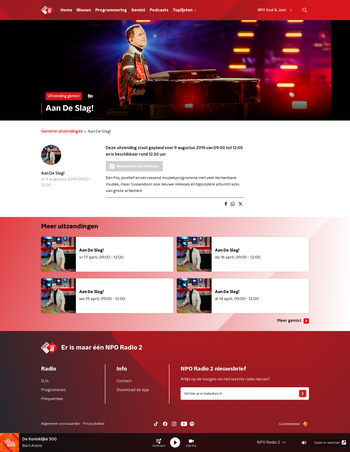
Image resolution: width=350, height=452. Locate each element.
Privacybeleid (93, 423)
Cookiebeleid (289, 424)
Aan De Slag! (53, 173)
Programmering (111, 10)
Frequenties (52, 399)
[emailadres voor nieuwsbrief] (245, 393)
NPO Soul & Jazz (275, 10)
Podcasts (159, 10)
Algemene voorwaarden (60, 423)
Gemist (138, 10)
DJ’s (45, 381)
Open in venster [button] (330, 442)
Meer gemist (293, 321)
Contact (124, 381)
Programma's (53, 390)
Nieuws (84, 10)
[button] (159, 442)
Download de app (133, 390)
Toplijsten (184, 10)
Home (66, 10)
